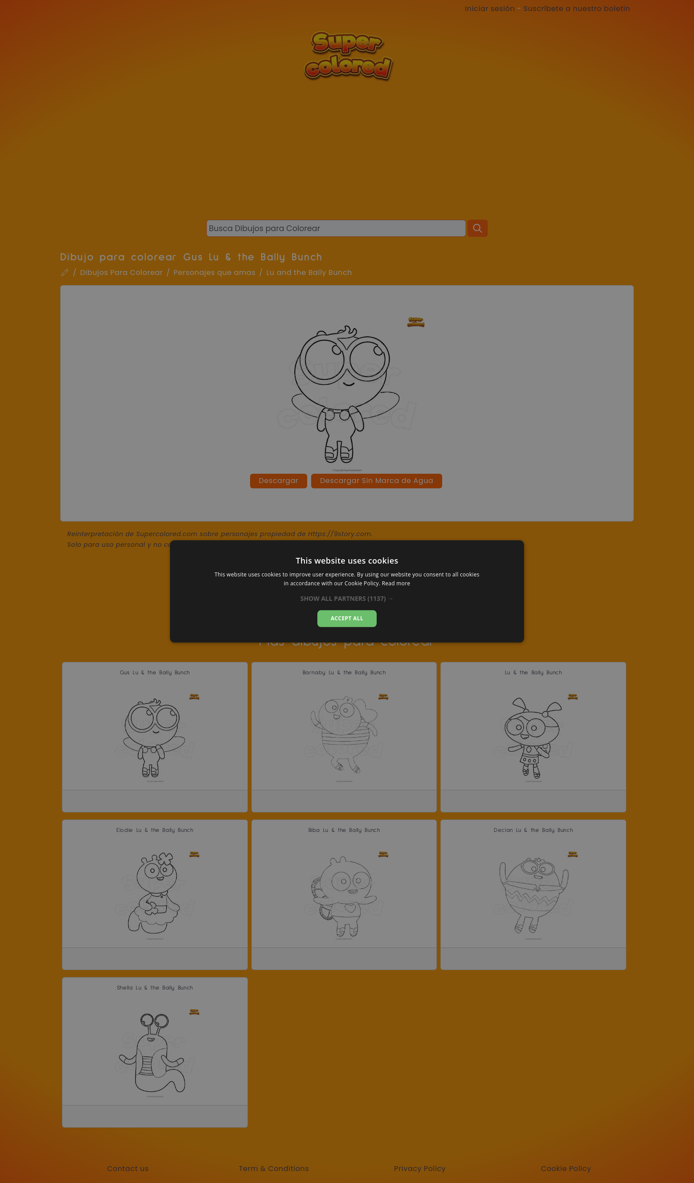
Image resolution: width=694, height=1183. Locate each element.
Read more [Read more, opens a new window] (396, 584)
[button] (347, 599)
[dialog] (347, 591)
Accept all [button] (347, 618)
